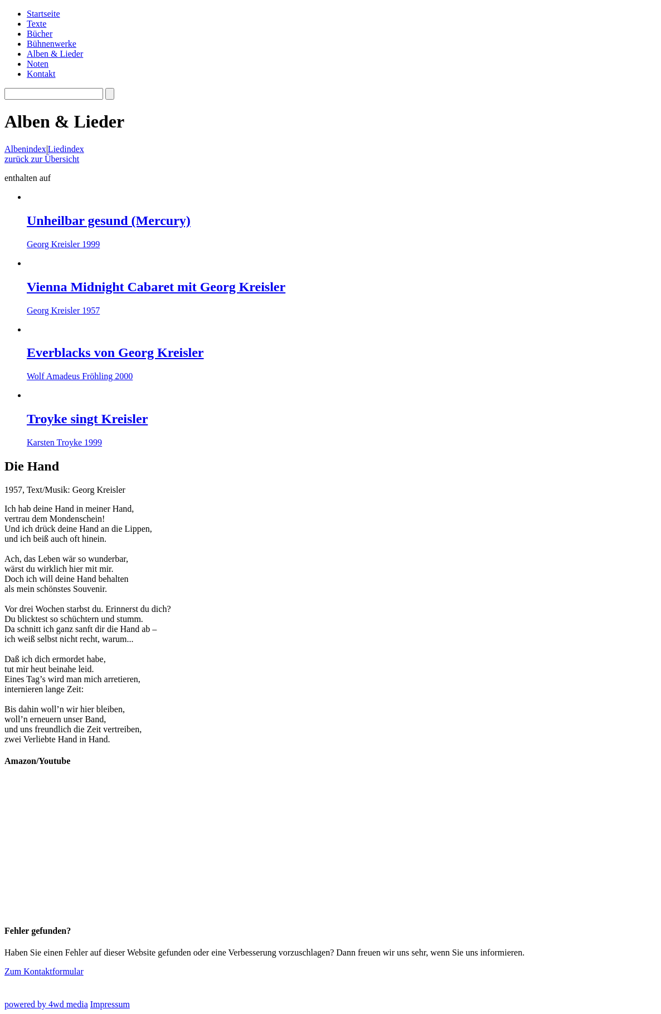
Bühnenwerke (51, 43)
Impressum (110, 1004)
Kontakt (41, 74)
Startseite (43, 13)
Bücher (39, 33)
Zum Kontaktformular (44, 971)
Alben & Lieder (55, 53)
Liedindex (66, 149)
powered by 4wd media (46, 1004)
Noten (37, 63)
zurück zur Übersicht (41, 159)
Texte (36, 23)
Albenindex (25, 149)
